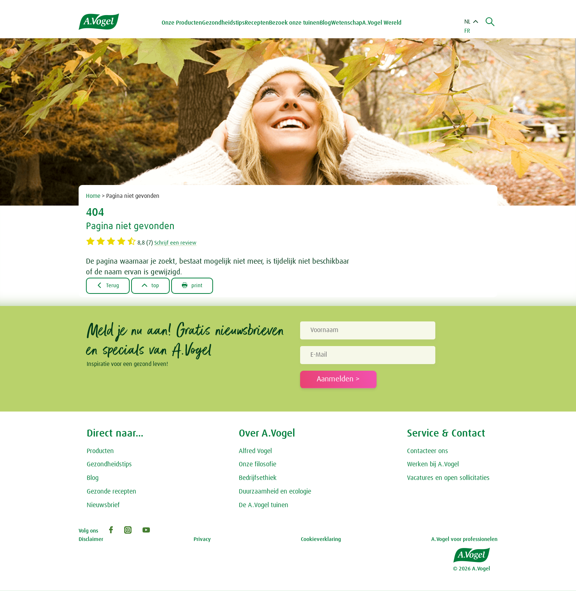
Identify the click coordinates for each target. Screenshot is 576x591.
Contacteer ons (427, 451)
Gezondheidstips (109, 465)
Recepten (258, 23)
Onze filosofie (257, 465)
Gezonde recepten (111, 492)
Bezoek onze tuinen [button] (295, 23)
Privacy (202, 539)
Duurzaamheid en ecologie (275, 492)
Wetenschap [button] (348, 23)
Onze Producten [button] (183, 23)
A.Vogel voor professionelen (464, 539)
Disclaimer (91, 539)
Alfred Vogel (255, 451)
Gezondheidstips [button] (225, 23)
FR (467, 31)
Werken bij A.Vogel (433, 465)
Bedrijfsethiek (258, 478)
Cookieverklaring (321, 539)
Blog (326, 23)
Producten (100, 451)
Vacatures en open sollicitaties (448, 478)
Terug (108, 285)
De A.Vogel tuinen (263, 505)
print (196, 285)
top (153, 285)
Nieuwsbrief (103, 505)
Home (93, 196)
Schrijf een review (176, 243)
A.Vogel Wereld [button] (383, 23)
